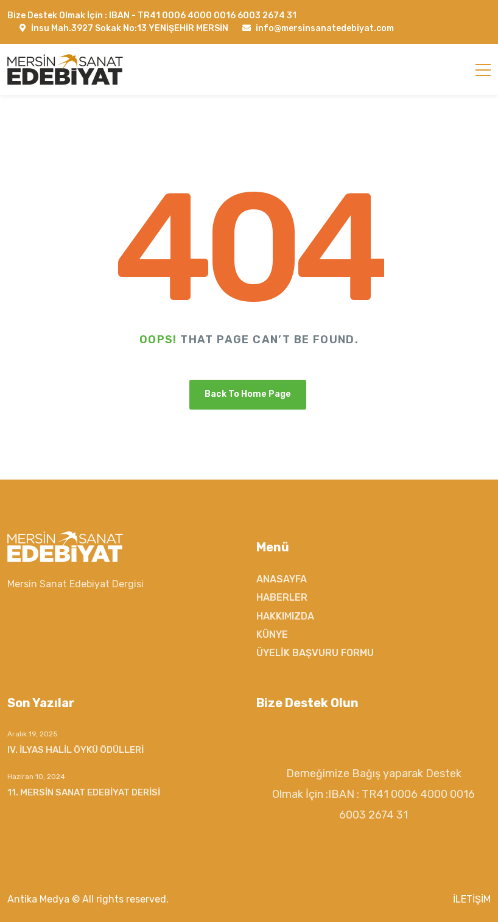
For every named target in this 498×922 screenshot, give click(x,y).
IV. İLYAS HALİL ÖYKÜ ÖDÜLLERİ (75, 749)
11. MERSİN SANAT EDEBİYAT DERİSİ (83, 792)
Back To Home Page (248, 394)
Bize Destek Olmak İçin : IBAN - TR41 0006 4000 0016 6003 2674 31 (151, 15)
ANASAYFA (281, 579)
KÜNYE (272, 634)
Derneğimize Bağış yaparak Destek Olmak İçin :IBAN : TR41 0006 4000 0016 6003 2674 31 (373, 794)
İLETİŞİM (472, 899)
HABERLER (281, 597)
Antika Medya (38, 899)
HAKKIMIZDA (285, 616)
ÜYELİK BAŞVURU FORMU (315, 652)
